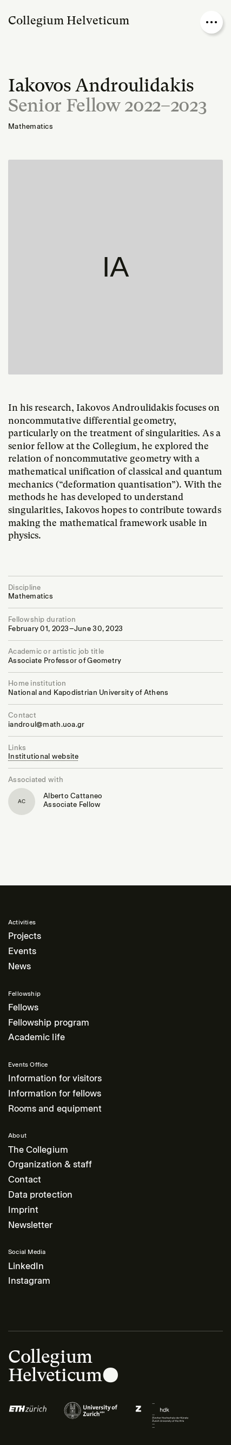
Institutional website (43, 756)
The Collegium (38, 1149)
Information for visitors (55, 1078)
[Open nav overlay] (211, 22)
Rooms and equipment (55, 1108)
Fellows (23, 1007)
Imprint (23, 1209)
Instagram (29, 1280)
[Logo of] (28, 1415)
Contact (24, 1179)
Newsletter (30, 1225)
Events (22, 951)
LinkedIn (26, 1266)
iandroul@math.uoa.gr (46, 724)
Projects (24, 936)
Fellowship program (48, 1022)
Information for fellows (54, 1093)
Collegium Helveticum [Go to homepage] (68, 20)
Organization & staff (50, 1164)
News (19, 966)
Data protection (40, 1194)
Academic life (36, 1037)
